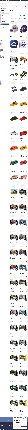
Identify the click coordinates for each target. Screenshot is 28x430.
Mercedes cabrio (13, 94)
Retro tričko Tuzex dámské (23, 49)
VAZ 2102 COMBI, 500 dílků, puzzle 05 (13, 393)
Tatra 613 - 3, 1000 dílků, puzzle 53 (13, 378)
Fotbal (4, 6)
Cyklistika (7, 6)
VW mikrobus (21, 138)
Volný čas (15, 6)
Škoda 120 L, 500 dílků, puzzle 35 (22, 288)
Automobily (3, 36)
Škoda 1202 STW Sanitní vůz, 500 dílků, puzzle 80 (14, 348)
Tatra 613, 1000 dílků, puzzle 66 (23, 378)
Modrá (2, 42)
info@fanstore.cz (15, 0)
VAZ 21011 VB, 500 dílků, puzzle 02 (23, 408)
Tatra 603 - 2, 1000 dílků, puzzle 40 (13, 363)
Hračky (3, 34)
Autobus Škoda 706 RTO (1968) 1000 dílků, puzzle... (13, 65)
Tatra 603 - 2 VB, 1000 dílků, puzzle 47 (23, 363)
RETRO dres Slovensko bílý (13, 34)
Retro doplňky (4, 28)
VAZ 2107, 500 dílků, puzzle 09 (23, 393)
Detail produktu (13, 37)
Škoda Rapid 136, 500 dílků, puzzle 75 (13, 333)
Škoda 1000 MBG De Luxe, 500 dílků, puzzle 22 (13, 258)
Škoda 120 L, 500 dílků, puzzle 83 (22, 348)
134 (1, 79)
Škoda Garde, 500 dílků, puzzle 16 (13, 228)
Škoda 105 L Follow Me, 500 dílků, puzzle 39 (13, 303)
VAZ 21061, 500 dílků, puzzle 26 (13, 408)
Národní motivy (17, 6)
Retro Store (25, 6)
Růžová (2, 51)
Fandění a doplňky (21, 6)
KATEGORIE (2, 10)
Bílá (1, 44)
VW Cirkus (12, 138)
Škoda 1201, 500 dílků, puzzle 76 (22, 333)
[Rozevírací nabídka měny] (26, 0)
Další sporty (10, 6)
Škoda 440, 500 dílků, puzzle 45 (23, 303)
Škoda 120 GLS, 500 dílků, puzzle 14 (23, 213)
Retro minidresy (4, 33)
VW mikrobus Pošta (22, 153)
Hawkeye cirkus (12, 182)
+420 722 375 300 (5, 0)
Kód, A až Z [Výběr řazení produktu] (22, 23)
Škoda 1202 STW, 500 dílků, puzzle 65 (23, 318)
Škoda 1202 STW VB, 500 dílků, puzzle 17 (23, 228)
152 (1, 82)
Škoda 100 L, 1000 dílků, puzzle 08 (23, 198)
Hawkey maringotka (22, 182)
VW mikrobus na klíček (13, 153)
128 (1, 77)
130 (1, 78)
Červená (2, 43)
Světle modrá (2, 50)
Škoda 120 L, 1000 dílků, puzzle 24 (23, 258)
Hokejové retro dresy (4, 30)
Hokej (2, 6)
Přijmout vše (23, 426)
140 (1, 80)
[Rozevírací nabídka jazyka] (21, 0)
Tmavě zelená (3, 55)
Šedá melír (2, 56)
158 (1, 83)
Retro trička (3, 25)
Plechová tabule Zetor (13, 197)
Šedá (2, 49)
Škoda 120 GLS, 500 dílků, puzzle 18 (13, 243)
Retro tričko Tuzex (12, 49)
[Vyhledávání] (4, 3)
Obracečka (21, 79)
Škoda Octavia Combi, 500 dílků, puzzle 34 (13, 288)
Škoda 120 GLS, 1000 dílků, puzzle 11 (13, 213)
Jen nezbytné (16, 426)
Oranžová (2, 57)
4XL (1, 84)
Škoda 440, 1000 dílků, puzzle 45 (13, 318)
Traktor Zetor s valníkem (14, 79)
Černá (2, 45)
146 (1, 81)
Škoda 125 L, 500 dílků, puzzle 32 (13, 273)
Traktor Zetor (21, 64)
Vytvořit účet (17, 3)
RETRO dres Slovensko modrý (22, 34)
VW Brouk (21, 94)
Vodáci (12, 6)
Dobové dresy (4, 31)
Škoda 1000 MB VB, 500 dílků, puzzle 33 (23, 273)
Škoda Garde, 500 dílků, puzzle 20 (23, 243)
